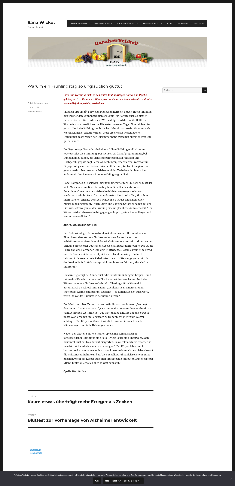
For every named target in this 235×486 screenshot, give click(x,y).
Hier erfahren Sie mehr (123, 480)
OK (97, 480)
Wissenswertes (35, 111)
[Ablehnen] (231, 478)
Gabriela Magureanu (38, 103)
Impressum (35, 450)
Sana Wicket (41, 22)
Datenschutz (36, 453)
